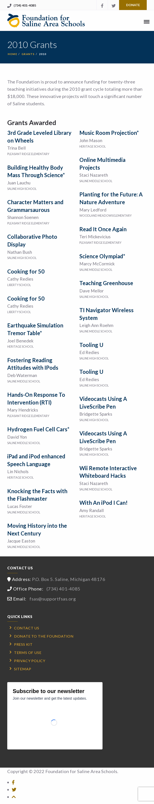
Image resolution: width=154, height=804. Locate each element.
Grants (28, 53)
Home (12, 53)
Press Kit (23, 644)
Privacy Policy (29, 660)
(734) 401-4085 (25, 5)
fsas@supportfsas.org (52, 598)
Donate (133, 5)
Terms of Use (28, 652)
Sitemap (22, 669)
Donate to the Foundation (44, 636)
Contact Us (26, 628)
